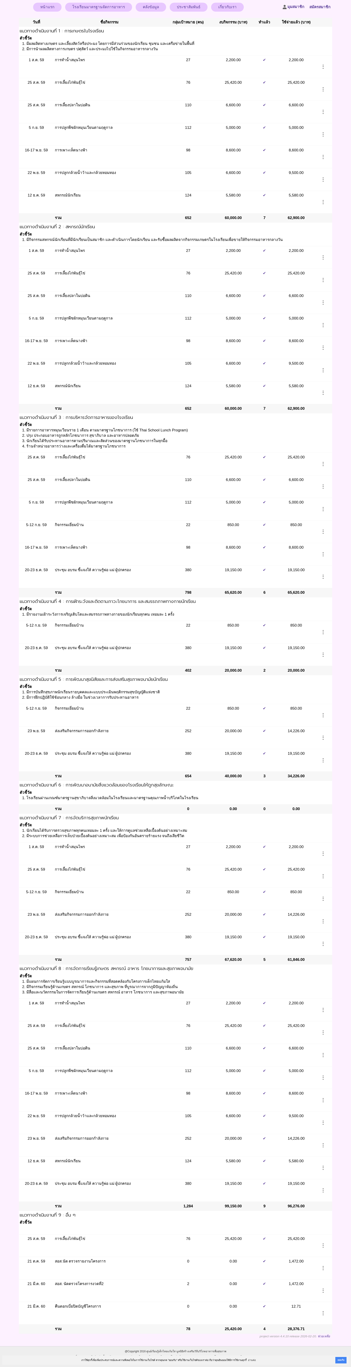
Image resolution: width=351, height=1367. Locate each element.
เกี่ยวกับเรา (227, 7)
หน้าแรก (47, 7)
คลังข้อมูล (151, 7)
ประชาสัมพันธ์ (188, 7)
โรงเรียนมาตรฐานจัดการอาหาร (98, 7)
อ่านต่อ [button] (252, 1360)
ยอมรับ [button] (341, 1360)
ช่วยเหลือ (324, 1336)
